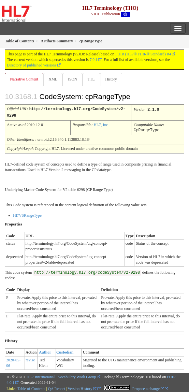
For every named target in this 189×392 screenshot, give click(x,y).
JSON (72, 79)
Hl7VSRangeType (27, 214)
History (111, 79)
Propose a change (148, 387)
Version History (82, 387)
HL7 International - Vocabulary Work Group (61, 376)
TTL (91, 79)
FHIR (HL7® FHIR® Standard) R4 (143, 54)
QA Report (56, 387)
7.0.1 (93, 59)
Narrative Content (24, 79)
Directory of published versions (31, 65)
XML (53, 79)
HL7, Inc (101, 124)
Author (45, 351)
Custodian (65, 351)
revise (30, 359)
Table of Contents (31, 387)
